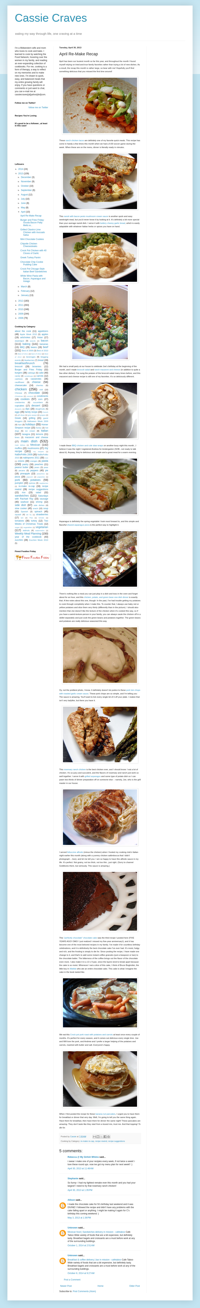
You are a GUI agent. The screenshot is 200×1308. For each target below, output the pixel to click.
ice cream (30, 431)
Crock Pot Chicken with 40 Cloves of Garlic (33, 251)
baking (26, 343)
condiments (42, 396)
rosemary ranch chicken (75, 769)
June (23, 203)
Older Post (134, 1286)
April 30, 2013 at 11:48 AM (81, 1168)
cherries (39, 385)
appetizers (43, 331)
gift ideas (21, 415)
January (25, 295)
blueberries (29, 360)
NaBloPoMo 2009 (23, 454)
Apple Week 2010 (28, 334)
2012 (21, 301)
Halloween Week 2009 (37, 421)
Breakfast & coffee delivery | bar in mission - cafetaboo (94, 1259)
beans (34, 347)
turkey (34, 520)
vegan (17, 527)
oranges (33, 461)
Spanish (24, 511)
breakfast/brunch (25, 363)
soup (45, 508)
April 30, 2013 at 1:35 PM (80, 1190)
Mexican (35, 444)
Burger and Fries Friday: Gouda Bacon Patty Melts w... (32, 223)
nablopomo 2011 (31, 457)
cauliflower (19, 382)
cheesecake (21, 385)
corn (40, 399)
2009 (21, 313)
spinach (38, 511)
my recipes (38, 451)
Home (101, 1286)
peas (46, 467)
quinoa (32, 483)
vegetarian (42, 527)
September (26, 190)
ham (20, 424)
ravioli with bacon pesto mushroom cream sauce (86, 216)
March (24, 286)
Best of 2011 (23, 354)
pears (36, 467)
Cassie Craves (51, 18)
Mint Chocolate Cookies (32, 239)
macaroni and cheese (36, 437)
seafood (25, 502)
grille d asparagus (93, 776)
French (45, 412)
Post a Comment (72, 1279)
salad (38, 492)
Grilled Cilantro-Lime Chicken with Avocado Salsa (32, 232)
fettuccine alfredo (75, 852)
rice (23, 492)
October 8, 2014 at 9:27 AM (81, 1273)
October (25, 186)
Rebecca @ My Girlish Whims (83, 1157)
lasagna (26, 434)
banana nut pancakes (105, 1114)
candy (17, 376)
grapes (42, 415)
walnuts (26, 530)
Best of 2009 (27, 350)
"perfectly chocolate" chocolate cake (80, 938)
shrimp (39, 502)
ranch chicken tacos (75, 140)
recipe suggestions (116, 1141)
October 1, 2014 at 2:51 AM (81, 1245)
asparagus (19, 341)
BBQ (22, 347)
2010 (21, 309)
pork (17, 479)
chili (41, 390)
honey (38, 428)
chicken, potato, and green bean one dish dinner (106, 597)
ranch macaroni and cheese (107, 370)
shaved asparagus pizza (78, 525)
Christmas (19, 396)
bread (41, 360)
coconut (30, 396)
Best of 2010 (42, 350)
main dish (29, 441)
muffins (18, 448)
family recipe (31, 412)
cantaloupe (28, 376)
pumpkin (19, 483)
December (26, 177)
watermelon (39, 530)
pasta (45, 460)
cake (41, 372)
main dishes (20, 445)
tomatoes (19, 520)
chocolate (34, 392)
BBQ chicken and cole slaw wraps (87, 445)
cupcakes (19, 405)
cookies (25, 399)
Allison (71, 1200)
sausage (44, 498)
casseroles (36, 379)
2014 (21, 169)
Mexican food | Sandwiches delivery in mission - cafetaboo (96, 1232)
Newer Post (66, 1286)
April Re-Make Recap (30, 215)
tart (22, 518)
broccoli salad (83, 370)
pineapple (25, 473)
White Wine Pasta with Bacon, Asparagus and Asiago (33, 279)
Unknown (73, 1227)
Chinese (18, 393)
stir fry (29, 515)
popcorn (29, 477)
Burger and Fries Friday (28, 369)
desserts (18, 409)
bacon (44, 340)
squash (18, 514)
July (23, 199)
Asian (40, 337)
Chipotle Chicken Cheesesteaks (28, 245)
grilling (32, 418)
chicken (21, 389)
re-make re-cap (87, 1141)
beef (45, 347)
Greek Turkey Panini (30, 257)
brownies (36, 366)
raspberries (43, 483)
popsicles (41, 477)
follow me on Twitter (38, 107)
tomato (41, 518)
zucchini (19, 540)
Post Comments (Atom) (84, 1291)
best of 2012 (36, 354)
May (23, 207)
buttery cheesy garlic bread (112, 223)
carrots (39, 376)
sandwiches (22, 495)
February (25, 291)
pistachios (41, 474)
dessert (35, 405)
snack (35, 508)
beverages (30, 357)
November (26, 181)
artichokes (25, 337)
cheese (36, 382)
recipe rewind (101, 1141)
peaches (39, 464)
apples (45, 334)
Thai (31, 518)
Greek (18, 418)
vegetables (27, 527)
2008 (21, 318)
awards (33, 341)
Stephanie (73, 1178)
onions (21, 461)
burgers (18, 372)
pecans (22, 470)
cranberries (20, 402)
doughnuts (40, 409)
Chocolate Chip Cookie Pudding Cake (31, 263)
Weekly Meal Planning (28, 533)
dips (27, 409)
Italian (44, 430)
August (25, 194)
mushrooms (33, 448)
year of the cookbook (28, 537)
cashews (19, 379)
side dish (20, 505)
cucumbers (38, 402)
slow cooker (21, 508)
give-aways (32, 415)
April (23, 212)
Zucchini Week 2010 (38, 540)
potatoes (35, 479)
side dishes (39, 505)
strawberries (42, 514)
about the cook (23, 331)
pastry (25, 464)
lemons (39, 434)
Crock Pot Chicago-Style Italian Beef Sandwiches (33, 270)
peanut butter (21, 467)
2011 (21, 305)
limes (17, 437)
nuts (46, 458)
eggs (17, 412)
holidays (30, 424)
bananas (44, 344)
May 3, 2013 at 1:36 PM (79, 1217)
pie (46, 470)
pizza (17, 476)
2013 (21, 173)
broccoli (18, 366)
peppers (34, 470)
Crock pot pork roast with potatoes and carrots (91, 1034)
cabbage (31, 373)
